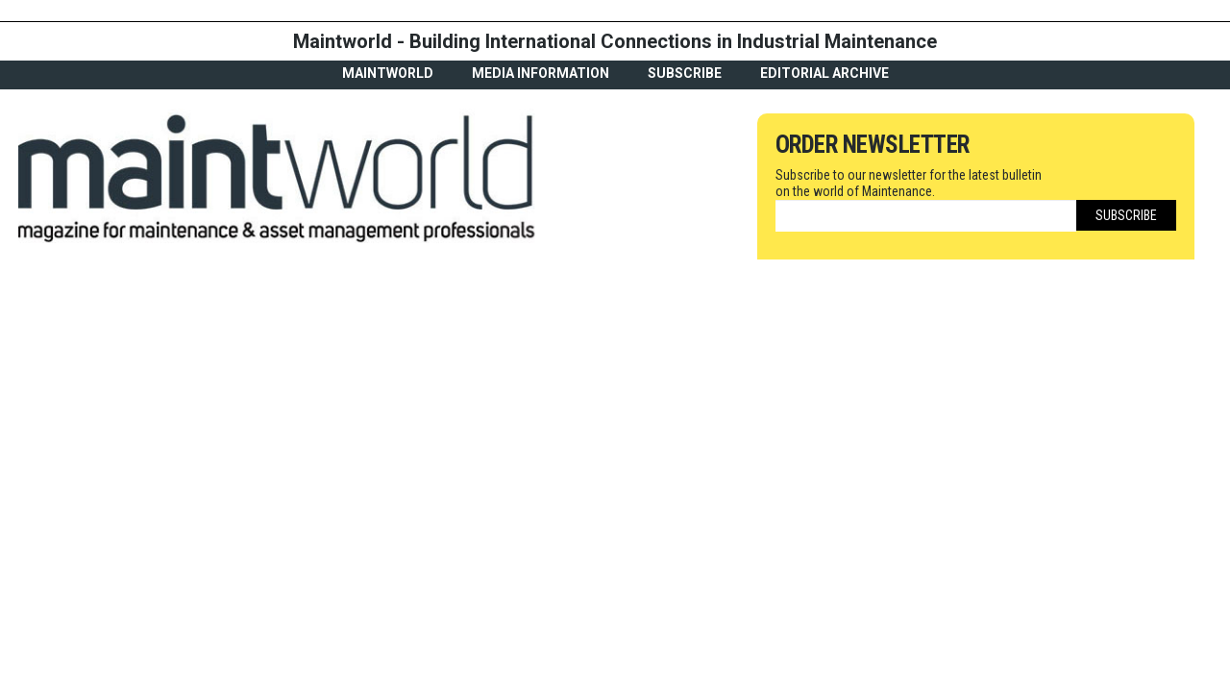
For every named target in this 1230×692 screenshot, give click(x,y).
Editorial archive (824, 73)
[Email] (925, 216)
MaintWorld (387, 73)
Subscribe (685, 73)
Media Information (540, 73)
